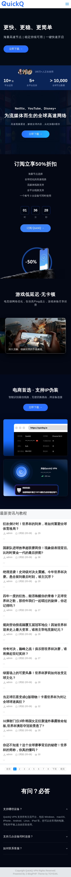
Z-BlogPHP (31, 874)
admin (9, 533)
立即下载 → (16, 48)
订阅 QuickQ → (35, 228)
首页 (8, 769)
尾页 (62, 769)
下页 (54, 769)
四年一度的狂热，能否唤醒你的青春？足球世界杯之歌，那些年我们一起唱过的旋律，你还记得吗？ (35, 600)
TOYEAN (52, 874)
